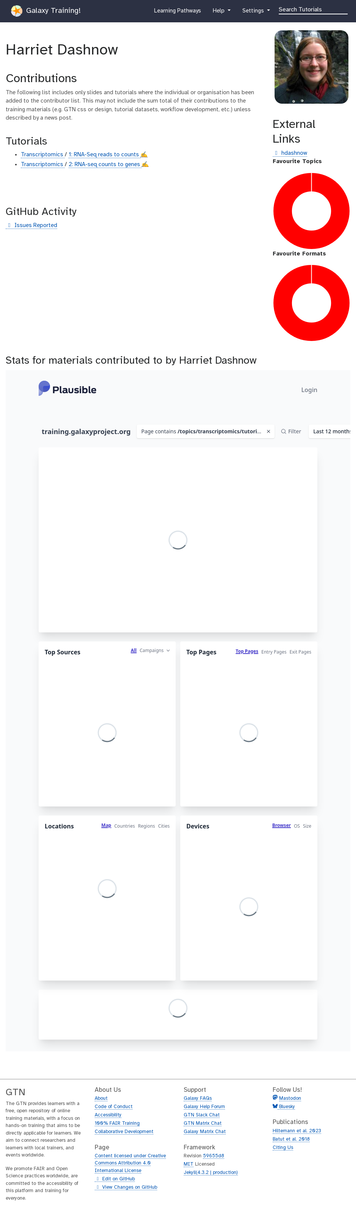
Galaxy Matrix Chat (205, 1131)
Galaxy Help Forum (204, 1106)
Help (219, 12)
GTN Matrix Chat (203, 1123)
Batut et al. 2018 (291, 1139)
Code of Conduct (114, 1106)
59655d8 (213, 1156)
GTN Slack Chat (202, 1115)
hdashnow (290, 153)
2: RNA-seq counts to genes (105, 165)
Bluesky (286, 1106)
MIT (189, 1164)
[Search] (313, 9)
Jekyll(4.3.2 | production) (211, 1172)
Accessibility (108, 1115)
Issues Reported (31, 226)
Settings (253, 12)
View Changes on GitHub (126, 1187)
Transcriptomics (43, 155)
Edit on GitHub (115, 1179)
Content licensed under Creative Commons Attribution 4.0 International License (130, 1163)
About (101, 1098)
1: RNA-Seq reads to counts (105, 155)
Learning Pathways (177, 12)
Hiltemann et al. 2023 (297, 1131)
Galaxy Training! (46, 11)
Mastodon (290, 1098)
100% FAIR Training (117, 1123)
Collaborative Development (124, 1131)
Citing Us (283, 1147)
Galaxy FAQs (198, 1098)
